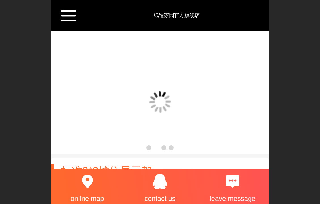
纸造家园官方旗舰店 (177, 15)
